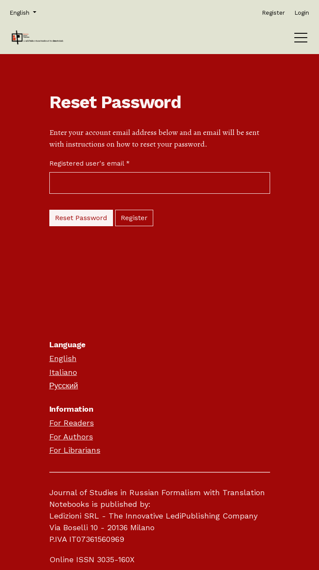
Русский (63, 385)
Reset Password (81, 218)
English (63, 358)
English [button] (22, 12)
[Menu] (301, 39)
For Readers (71, 422)
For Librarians (74, 450)
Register (134, 218)
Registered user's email (89, 163)
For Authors (71, 436)
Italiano (63, 372)
